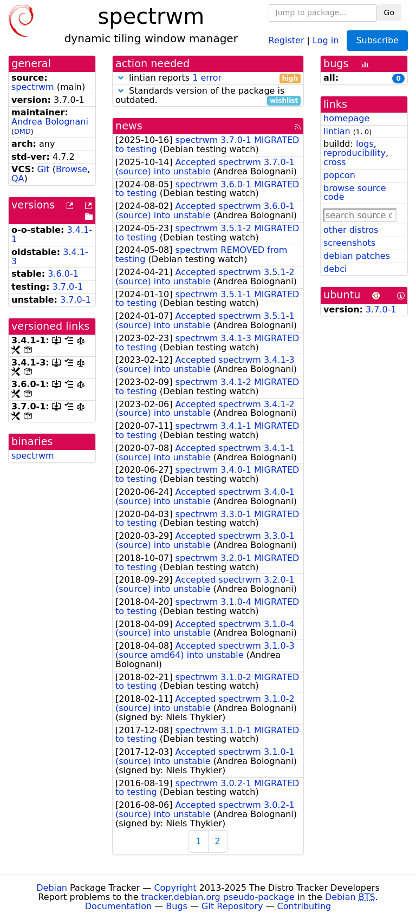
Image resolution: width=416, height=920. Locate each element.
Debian (51, 888)
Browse (71, 169)
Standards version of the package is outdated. (208, 96)
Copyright (175, 888)
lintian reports (208, 78)
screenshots (349, 243)
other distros (350, 230)
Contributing (304, 906)
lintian (336, 131)
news (128, 126)
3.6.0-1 (63, 274)
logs (365, 144)
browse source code (354, 193)
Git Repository (232, 906)
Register (286, 40)
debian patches (356, 256)
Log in (326, 40)
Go (389, 12)
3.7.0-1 (68, 287)
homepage (346, 118)
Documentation (118, 906)
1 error (207, 78)
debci (335, 269)
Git (43, 169)
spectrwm (32, 87)
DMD (22, 131)
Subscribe (377, 40)
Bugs (176, 906)
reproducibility (354, 153)
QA (17, 178)
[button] (120, 78)
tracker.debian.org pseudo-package (218, 897)
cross (334, 162)
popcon (339, 175)
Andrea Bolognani (49, 121)
